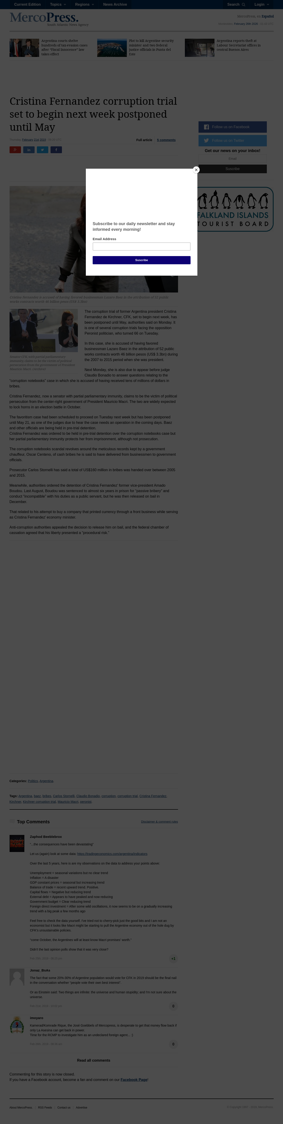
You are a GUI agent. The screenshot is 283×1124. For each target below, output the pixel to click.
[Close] (196, 169)
